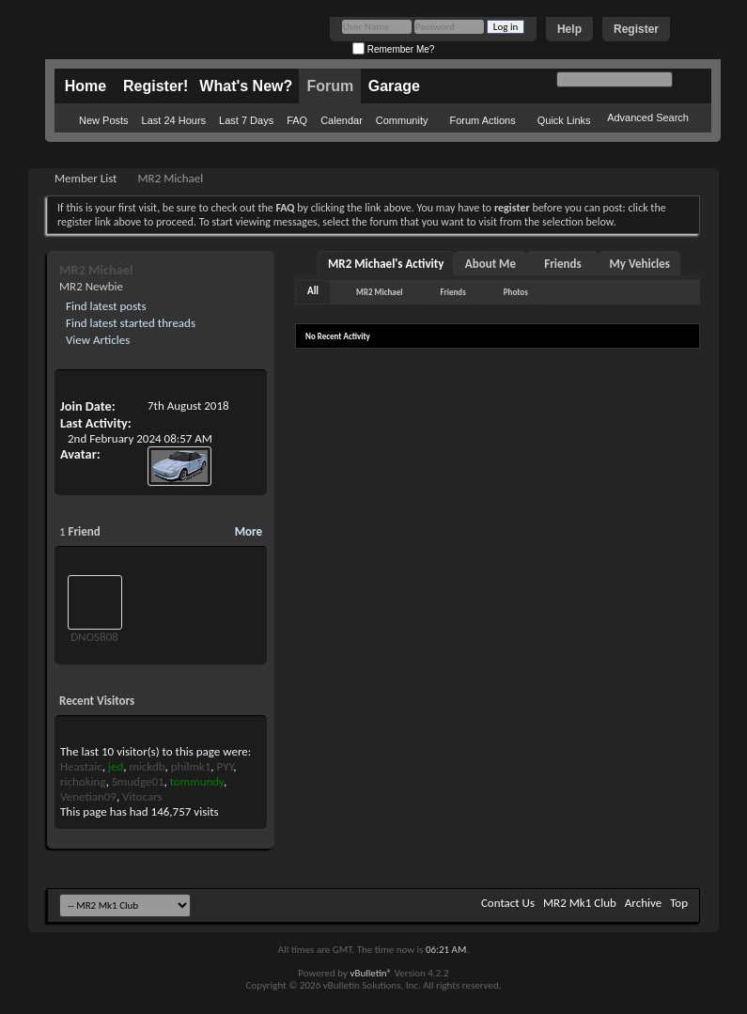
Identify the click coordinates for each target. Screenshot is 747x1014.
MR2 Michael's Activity (386, 264)
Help (569, 29)
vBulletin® (371, 973)
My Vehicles (639, 264)
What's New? (245, 86)
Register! (155, 86)
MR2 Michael (379, 292)
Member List (85, 178)
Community (402, 120)
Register (636, 29)
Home (85, 86)
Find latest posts (105, 306)
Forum (329, 86)
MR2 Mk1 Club (579, 903)
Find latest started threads (129, 323)
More (248, 531)
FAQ (297, 120)
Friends (562, 264)
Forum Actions (482, 120)
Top (679, 903)
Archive (643, 903)
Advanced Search (648, 117)
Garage (394, 86)
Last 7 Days (246, 120)
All (313, 291)
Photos (516, 292)
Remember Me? (393, 49)
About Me (490, 264)
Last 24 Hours (174, 120)
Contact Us (508, 903)
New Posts (104, 120)
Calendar (341, 120)
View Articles (96, 340)
